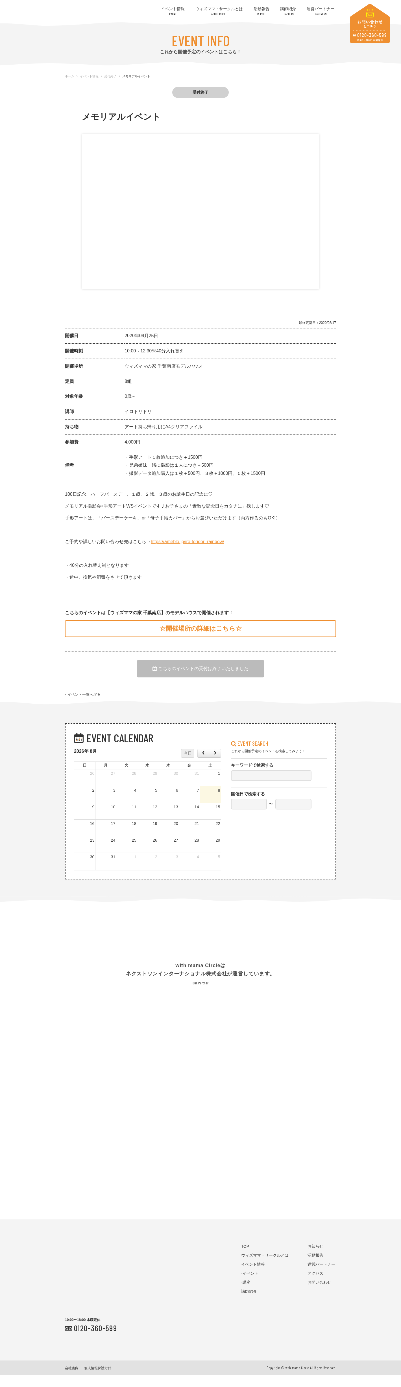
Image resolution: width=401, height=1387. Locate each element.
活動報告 (261, 11)
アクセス (315, 1285)
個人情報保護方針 (97, 1380)
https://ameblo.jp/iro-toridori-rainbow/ (187, 541)
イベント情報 (173, 11)
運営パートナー (320, 11)
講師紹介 (288, 11)
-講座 (245, 1294)
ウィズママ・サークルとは (219, 11)
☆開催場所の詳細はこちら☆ (201, 628)
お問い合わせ (319, 1294)
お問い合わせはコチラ (370, 23)
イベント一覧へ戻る (83, 702)
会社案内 (72, 1380)
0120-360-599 (95, 1339)
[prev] (203, 765)
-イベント (249, 1285)
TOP (245, 1258)
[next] (215, 765)
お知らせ (315, 1258)
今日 (188, 764)
